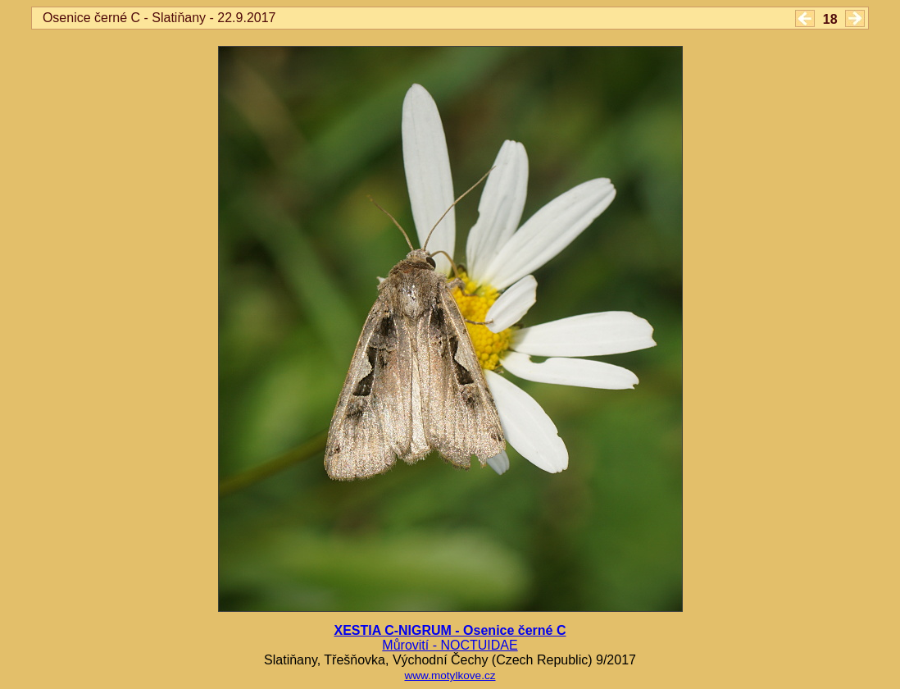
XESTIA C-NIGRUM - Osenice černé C (450, 630)
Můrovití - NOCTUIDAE (449, 645)
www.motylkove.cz (449, 675)
